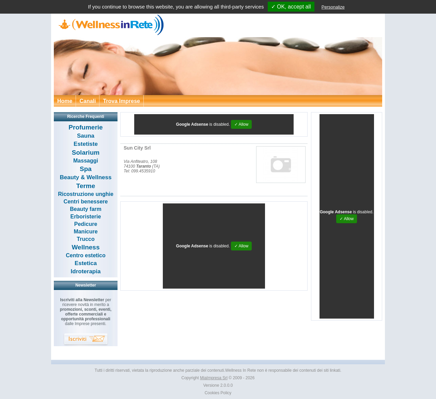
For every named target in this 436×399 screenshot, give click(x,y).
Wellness (85, 247)
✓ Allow (241, 124)
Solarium (85, 152)
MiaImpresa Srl (214, 377)
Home (64, 101)
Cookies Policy (218, 392)
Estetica (86, 263)
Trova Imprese (121, 101)
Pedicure (85, 224)
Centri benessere (86, 201)
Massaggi (85, 161)
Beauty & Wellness (86, 177)
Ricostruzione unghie (85, 194)
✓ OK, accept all (291, 7)
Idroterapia (86, 271)
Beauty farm (85, 209)
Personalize (333, 7)
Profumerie (85, 127)
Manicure (85, 231)
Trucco (85, 239)
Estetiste (86, 144)
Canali (87, 101)
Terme (85, 185)
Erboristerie (86, 216)
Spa (86, 168)
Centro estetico (85, 255)
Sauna (85, 136)
